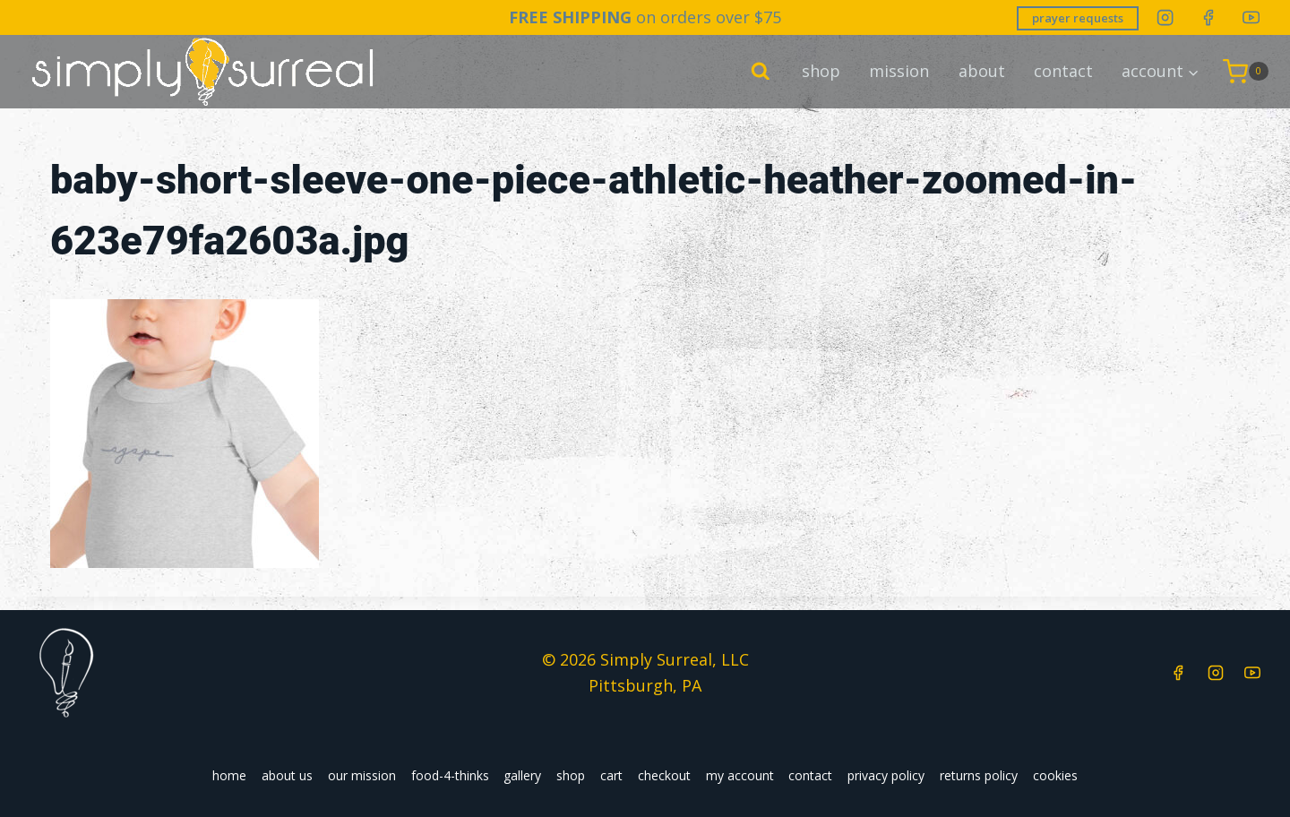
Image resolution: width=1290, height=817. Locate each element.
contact (1063, 71)
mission (899, 71)
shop (821, 71)
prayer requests (1077, 18)
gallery (522, 775)
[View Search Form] (760, 72)
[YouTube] (1251, 17)
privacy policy (885, 775)
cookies (1055, 775)
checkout (664, 775)
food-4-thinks (450, 775)
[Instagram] (1165, 17)
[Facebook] (1208, 17)
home (229, 775)
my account (740, 775)
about (982, 71)
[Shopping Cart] (1245, 71)
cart (611, 775)
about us (287, 775)
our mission (362, 775)
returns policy (979, 775)
